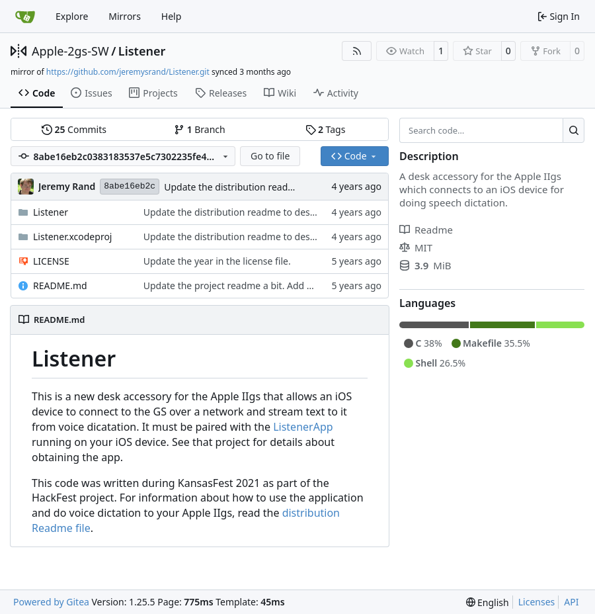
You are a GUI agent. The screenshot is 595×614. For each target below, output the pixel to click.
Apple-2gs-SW (70, 51)
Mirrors (124, 16)
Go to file (270, 156)
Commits (74, 129)
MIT (415, 247)
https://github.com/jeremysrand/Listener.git (128, 71)
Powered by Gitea (51, 601)
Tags (325, 129)
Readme (426, 229)
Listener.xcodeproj (72, 236)
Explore (72, 16)
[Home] (25, 16)
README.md (60, 285)
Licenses (536, 601)
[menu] (487, 602)
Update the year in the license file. (217, 261)
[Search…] (573, 130)
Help (171, 16)
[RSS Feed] (357, 51)
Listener (141, 51)
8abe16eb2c (129, 186)
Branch (199, 129)
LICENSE (51, 261)
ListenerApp (303, 426)
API (571, 601)
